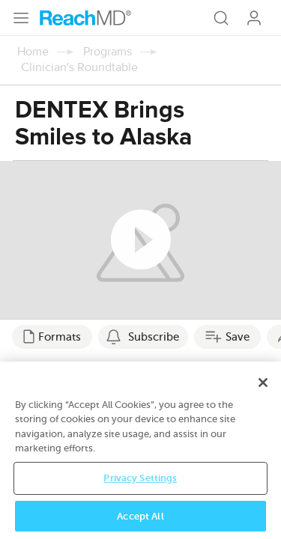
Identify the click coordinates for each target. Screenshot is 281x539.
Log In (254, 18)
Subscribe (153, 337)
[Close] (263, 392)
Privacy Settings (140, 487)
